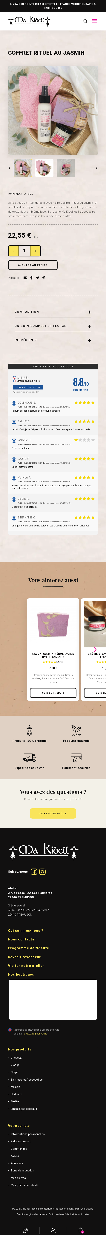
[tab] (53, 312)
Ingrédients (26, 340)
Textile (15, 1101)
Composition (27, 311)
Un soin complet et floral (40, 326)
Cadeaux (16, 1094)
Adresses (17, 1163)
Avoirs (15, 1156)
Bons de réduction (22, 1170)
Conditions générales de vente (32, 1214)
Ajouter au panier (33, 265)
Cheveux (16, 1057)
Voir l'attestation (28, 387)
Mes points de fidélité (25, 1185)
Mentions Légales (84, 1208)
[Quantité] (24, 251)
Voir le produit (53, 693)
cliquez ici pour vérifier (35, 1033)
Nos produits (19, 1049)
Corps (15, 1072)
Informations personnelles (28, 1134)
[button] (53, 813)
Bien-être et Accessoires (27, 1079)
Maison (15, 1087)
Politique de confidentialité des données (69, 1214)
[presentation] (11, 649)
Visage (15, 1065)
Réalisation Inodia (64, 1208)
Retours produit (21, 1141)
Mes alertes (18, 1178)
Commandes (19, 1148)
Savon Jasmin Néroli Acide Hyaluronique (53, 655)
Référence (16, 194)
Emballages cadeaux (24, 1108)
